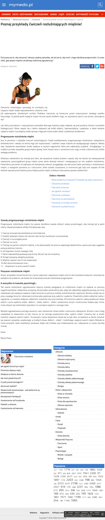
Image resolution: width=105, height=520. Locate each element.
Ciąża (61, 14)
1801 (56, 497)
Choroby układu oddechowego (71, 378)
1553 (100, 476)
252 (54, 473)
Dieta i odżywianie (22, 14)
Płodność (62, 428)
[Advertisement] (52, 40)
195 (83, 493)
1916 (85, 476)
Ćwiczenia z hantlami (23, 356)
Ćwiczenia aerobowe (60, 183)
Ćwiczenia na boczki (60, 187)
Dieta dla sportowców (67, 401)
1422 (81, 483)
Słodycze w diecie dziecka (12, 374)
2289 (94, 497)
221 (73, 469)
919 (63, 487)
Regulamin (44, 512)
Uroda (53, 14)
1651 (100, 497)
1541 (86, 473)
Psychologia (61, 451)
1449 (99, 469)
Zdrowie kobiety (65, 355)
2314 (67, 490)
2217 (99, 483)
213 (55, 490)
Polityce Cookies (86, 516)
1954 (91, 487)
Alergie (61, 386)
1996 (70, 497)
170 (68, 487)
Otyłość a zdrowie (8, 404)
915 (62, 493)
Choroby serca (64, 363)
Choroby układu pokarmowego (71, 382)
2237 (80, 487)
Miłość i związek (65, 454)
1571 (63, 497)
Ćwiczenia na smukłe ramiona (65, 202)
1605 (67, 493)
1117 (84, 497)
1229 (56, 476)
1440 (86, 483)
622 (82, 469)
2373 (61, 483)
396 (73, 490)
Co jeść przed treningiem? (12, 382)
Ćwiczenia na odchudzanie (63, 198)
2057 (74, 473)
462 (80, 476)
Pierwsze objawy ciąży (11, 370)
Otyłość (61, 412)
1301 (101, 490)
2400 (92, 483)
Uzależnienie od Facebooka (13, 400)
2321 (56, 487)
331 (77, 469)
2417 (69, 476)
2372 (79, 473)
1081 (76, 480)
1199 (77, 497)
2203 (69, 479)
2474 (67, 483)
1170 (63, 480)
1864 (92, 469)
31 (98, 473)
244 (55, 500)
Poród (60, 424)
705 (86, 469)
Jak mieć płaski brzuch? (11, 378)
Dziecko (70, 14)
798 (87, 479)
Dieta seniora (63, 397)
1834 (86, 487)
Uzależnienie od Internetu (12, 408)
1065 (74, 500)
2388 (74, 487)
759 (78, 490)
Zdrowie (6, 14)
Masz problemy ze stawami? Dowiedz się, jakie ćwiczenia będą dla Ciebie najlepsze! (78, 179)
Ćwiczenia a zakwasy (61, 195)
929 (64, 473)
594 (89, 497)
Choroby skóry (64, 367)
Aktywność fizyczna (87, 14)
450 (72, 493)
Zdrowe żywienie (65, 405)
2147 (88, 490)
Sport (60, 447)
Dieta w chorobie (65, 393)
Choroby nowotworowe (68, 370)
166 (55, 493)
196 (61, 500)
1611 (55, 470)
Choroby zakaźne (65, 374)
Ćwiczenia (13, 66)
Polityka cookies (59, 512)
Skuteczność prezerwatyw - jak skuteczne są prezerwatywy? (20, 391)
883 (92, 480)
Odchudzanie (41, 14)
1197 (61, 469)
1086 (98, 487)
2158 (74, 483)
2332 (75, 476)
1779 (67, 469)
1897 (56, 480)
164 (90, 476)
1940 (94, 490)
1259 (63, 476)
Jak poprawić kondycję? (11, 396)
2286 (81, 480)
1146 (67, 500)
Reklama (33, 512)
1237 (96, 493)
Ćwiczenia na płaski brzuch (63, 206)
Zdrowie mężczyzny (66, 359)
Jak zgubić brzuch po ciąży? (12, 366)
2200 (93, 473)
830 (68, 473)
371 (60, 473)
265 (61, 490)
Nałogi (60, 458)
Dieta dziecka (63, 435)
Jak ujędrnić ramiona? (61, 191)
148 (54, 483)
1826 (90, 493)
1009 (83, 490)
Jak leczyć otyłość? (9, 386)
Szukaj (100, 4)
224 (78, 493)
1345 (98, 480)
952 (95, 476)
